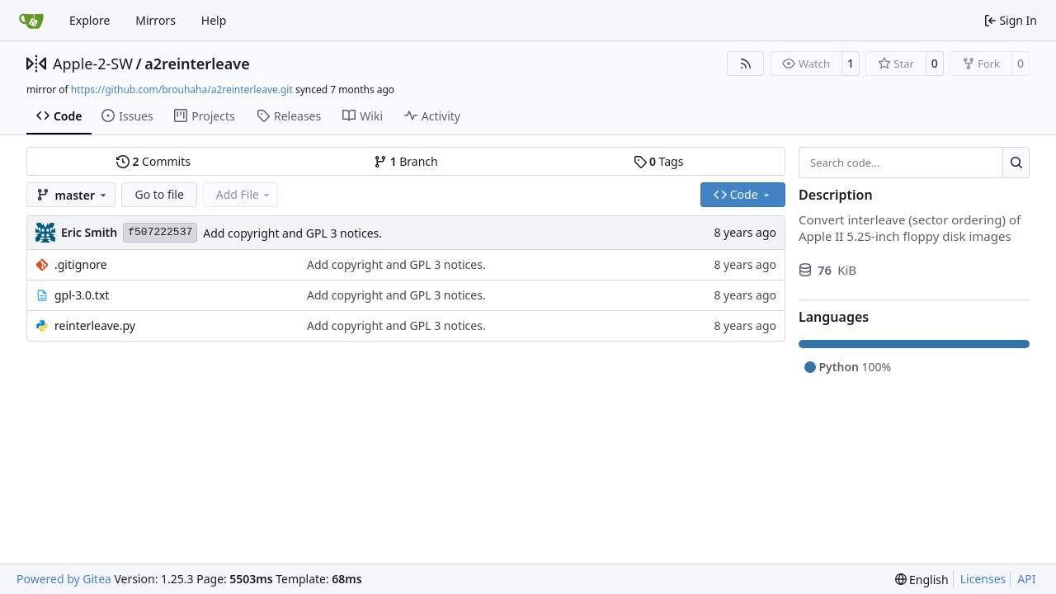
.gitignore (80, 264)
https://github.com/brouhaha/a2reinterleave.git (182, 89)
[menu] (922, 579)
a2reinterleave (197, 63)
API (1026, 579)
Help (214, 20)
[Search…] (1016, 162)
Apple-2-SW (93, 63)
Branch (406, 161)
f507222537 (160, 232)
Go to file (158, 194)
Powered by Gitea (63, 579)
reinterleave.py (94, 325)
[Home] (31, 20)
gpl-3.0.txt (81, 295)
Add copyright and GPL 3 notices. (292, 233)
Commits (153, 161)
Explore (89, 20)
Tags (659, 161)
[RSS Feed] (746, 63)
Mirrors (155, 20)
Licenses (983, 579)
